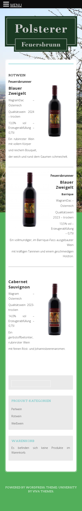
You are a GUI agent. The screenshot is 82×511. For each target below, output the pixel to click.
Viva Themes (43, 491)
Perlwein (16, 409)
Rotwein (16, 416)
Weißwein (17, 423)
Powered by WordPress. (25, 487)
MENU (16, 5)
